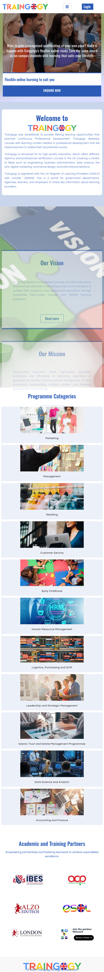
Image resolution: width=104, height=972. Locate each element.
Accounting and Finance (52, 820)
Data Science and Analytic (52, 782)
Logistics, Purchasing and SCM (52, 667)
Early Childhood (52, 591)
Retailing (52, 514)
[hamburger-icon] (67, 6)
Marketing (52, 438)
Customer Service (52, 553)
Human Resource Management (52, 629)
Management (52, 476)
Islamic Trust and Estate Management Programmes (51, 744)
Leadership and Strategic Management (52, 705)
